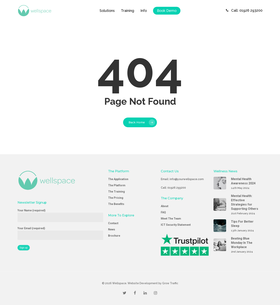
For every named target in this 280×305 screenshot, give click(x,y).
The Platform (116, 185)
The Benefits (116, 204)
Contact (113, 223)
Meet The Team (171, 218)
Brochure (114, 235)
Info (143, 11)
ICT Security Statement (176, 224)
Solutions (107, 11)
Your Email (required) (60, 233)
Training (127, 11)
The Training (116, 191)
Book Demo (167, 11)
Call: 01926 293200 (243, 10)
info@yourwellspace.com (187, 179)
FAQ (163, 212)
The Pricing (115, 197)
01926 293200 (176, 187)
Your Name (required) (60, 215)
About (164, 206)
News (111, 229)
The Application (118, 179)
